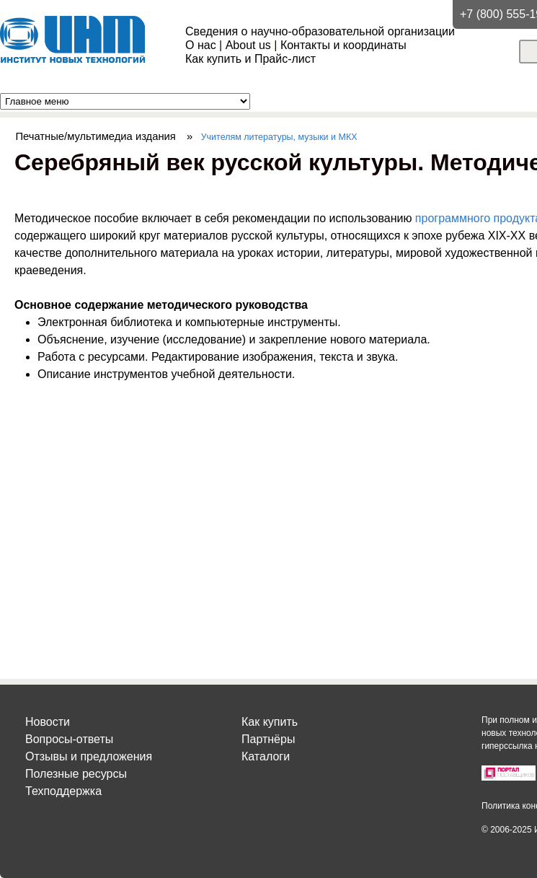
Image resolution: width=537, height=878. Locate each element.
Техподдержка (63, 791)
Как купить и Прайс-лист (250, 59)
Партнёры (268, 739)
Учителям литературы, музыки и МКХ (279, 137)
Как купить (269, 722)
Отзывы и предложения (88, 756)
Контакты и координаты (343, 45)
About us (248, 45)
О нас (200, 45)
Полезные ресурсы (76, 774)
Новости (47, 722)
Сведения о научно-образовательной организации (320, 31)
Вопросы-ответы (69, 739)
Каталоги (265, 756)
